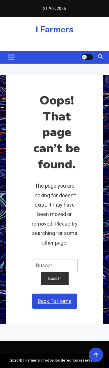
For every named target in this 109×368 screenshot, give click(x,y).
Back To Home (55, 301)
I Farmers (54, 30)
